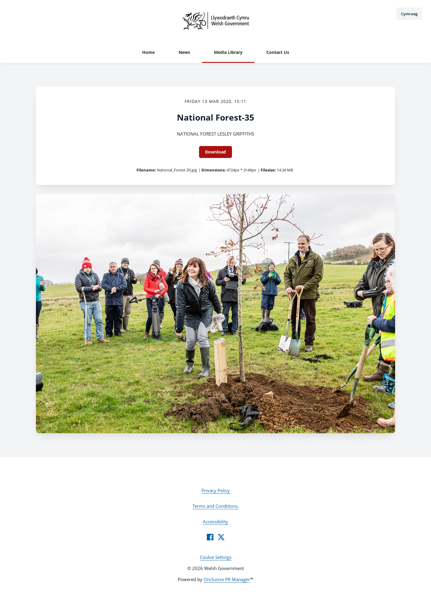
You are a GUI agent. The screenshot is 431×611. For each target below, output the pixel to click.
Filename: (146, 170)
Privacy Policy (215, 490)
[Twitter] (221, 537)
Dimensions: (213, 170)
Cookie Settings (215, 557)
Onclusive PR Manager (227, 579)
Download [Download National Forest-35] (215, 152)
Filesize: (268, 170)
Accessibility (215, 522)
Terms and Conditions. (215, 506)
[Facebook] (210, 537)
